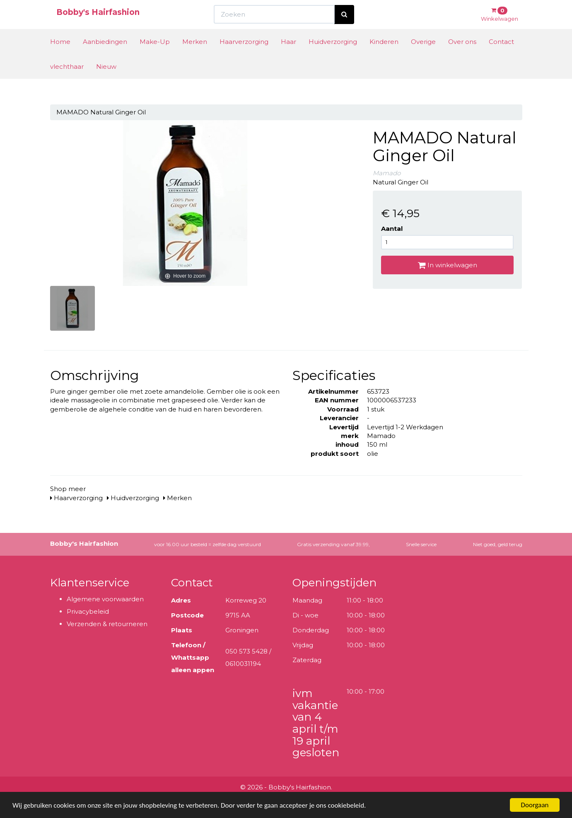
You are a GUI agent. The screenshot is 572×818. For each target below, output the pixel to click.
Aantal (392, 228)
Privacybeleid (88, 611)
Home (60, 57)
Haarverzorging (244, 57)
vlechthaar (67, 82)
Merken (194, 57)
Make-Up (155, 57)
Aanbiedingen (105, 57)
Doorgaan (535, 805)
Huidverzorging (333, 57)
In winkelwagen (447, 265)
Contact (501, 57)
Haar (288, 57)
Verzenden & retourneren (107, 624)
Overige (423, 57)
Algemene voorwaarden (105, 599)
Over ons (462, 57)
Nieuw (106, 82)
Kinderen (383, 57)
